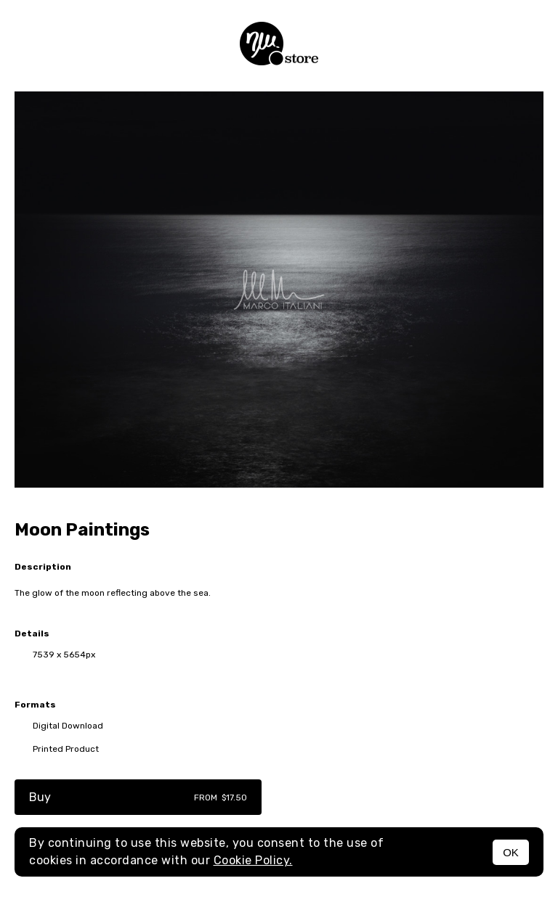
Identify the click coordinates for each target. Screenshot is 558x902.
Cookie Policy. (253, 860)
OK (511, 852)
